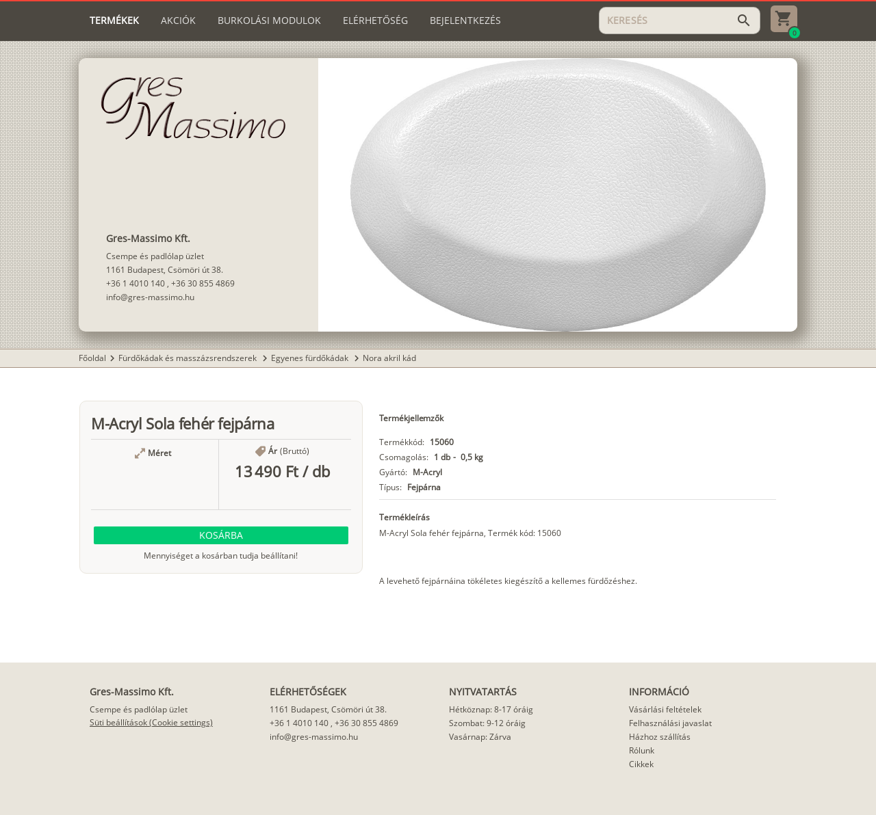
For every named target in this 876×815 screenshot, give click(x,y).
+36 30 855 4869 (203, 283)
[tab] (114, 20)
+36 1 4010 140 (135, 283)
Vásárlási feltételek (665, 709)
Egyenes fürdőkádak (310, 358)
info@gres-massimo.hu (150, 297)
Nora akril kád (389, 358)
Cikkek (641, 764)
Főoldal (92, 358)
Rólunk (641, 750)
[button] (221, 535)
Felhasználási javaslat (670, 723)
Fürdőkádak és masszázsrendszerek (188, 358)
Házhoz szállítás (660, 737)
